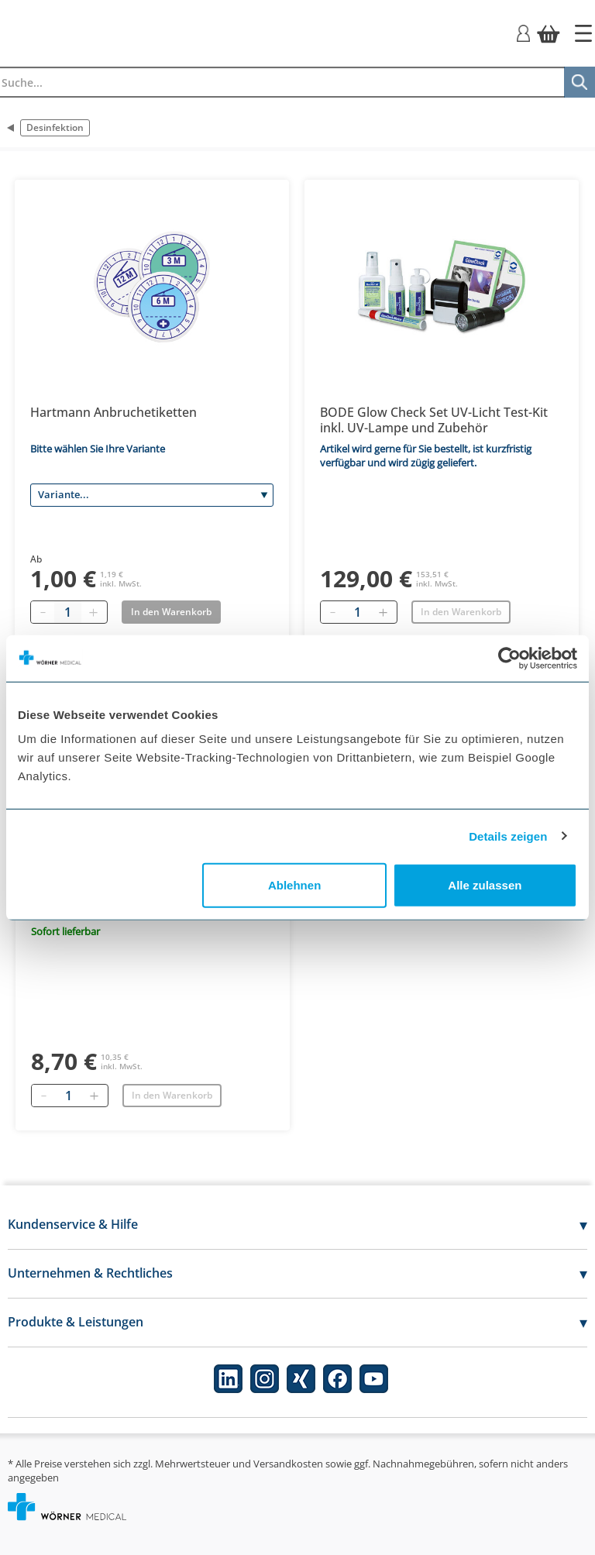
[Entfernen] (332, 612)
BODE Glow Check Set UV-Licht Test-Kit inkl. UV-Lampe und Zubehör (434, 419)
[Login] (523, 32)
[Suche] (579, 82)
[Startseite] (583, 33)
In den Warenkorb (461, 611)
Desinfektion (55, 127)
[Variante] (151, 495)
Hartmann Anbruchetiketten (113, 412)
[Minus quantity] (42, 612)
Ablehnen (294, 885)
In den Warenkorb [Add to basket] (171, 611)
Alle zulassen (484, 885)
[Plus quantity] (93, 612)
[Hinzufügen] (382, 612)
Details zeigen (508, 835)
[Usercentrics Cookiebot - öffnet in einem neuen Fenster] (509, 657)
